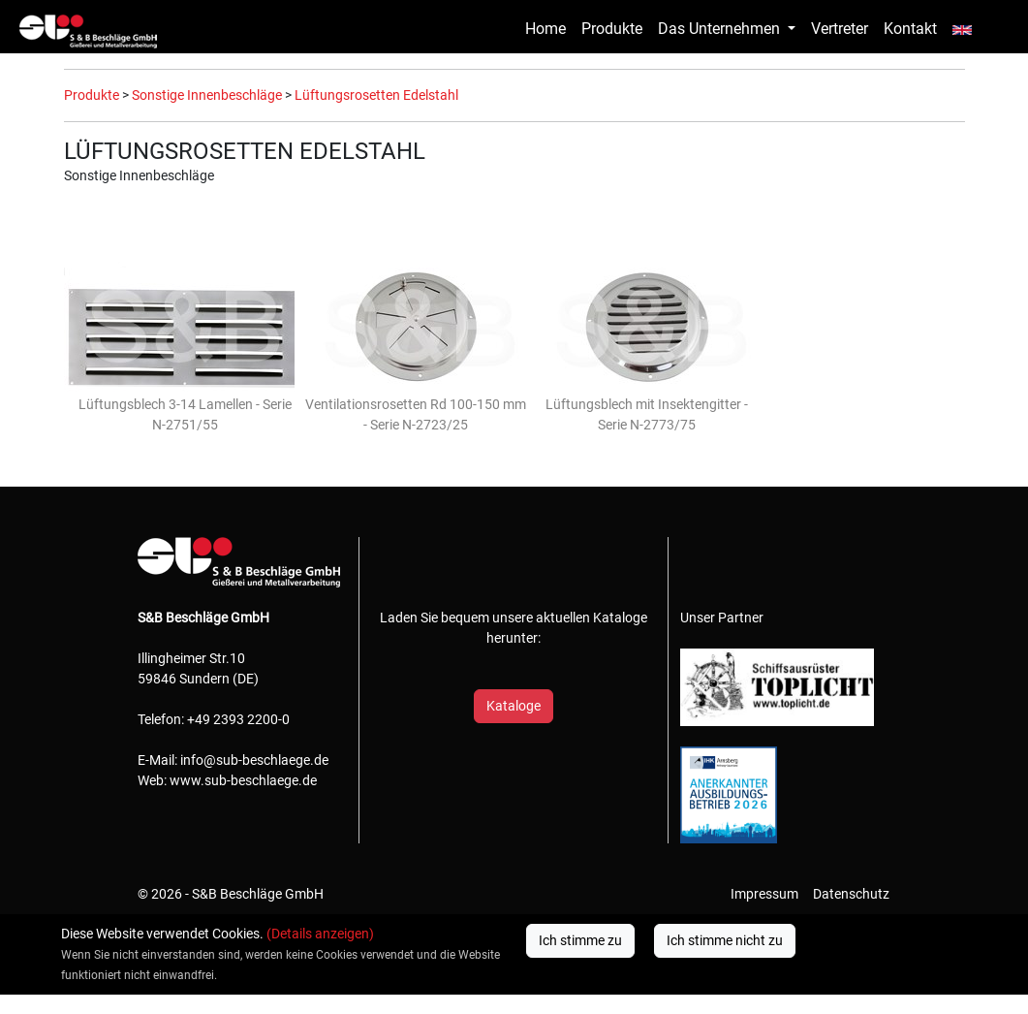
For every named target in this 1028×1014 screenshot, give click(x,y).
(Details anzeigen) (320, 933)
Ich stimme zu (580, 940)
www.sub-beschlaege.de (243, 780)
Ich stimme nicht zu (725, 940)
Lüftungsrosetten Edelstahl (376, 95)
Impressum (764, 894)
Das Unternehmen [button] (721, 28)
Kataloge (513, 705)
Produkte (611, 28)
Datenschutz (851, 894)
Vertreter (839, 28)
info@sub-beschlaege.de (254, 760)
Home (545, 28)
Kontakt (910, 28)
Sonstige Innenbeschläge (207, 95)
